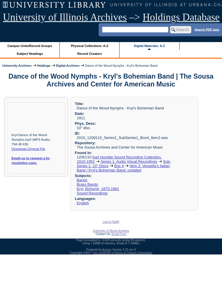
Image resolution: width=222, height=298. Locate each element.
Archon (106, 249)
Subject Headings (30, 53)
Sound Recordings (92, 193)
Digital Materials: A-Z (149, 46)
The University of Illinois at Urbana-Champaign (122, 252)
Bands (82, 180)
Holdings (43, 65)
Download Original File (28, 149)
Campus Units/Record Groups (30, 46)
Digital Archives (68, 65)
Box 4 (119, 166)
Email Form (118, 234)
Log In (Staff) (111, 221)
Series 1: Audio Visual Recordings (128, 161)
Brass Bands (87, 184)
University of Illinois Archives (65, 17)
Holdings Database (181, 17)
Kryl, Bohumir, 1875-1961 (98, 189)
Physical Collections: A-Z (89, 46)
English (83, 203)
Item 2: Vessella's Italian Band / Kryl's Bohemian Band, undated (123, 168)
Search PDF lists (206, 29)
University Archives (16, 65)
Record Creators (89, 53)
